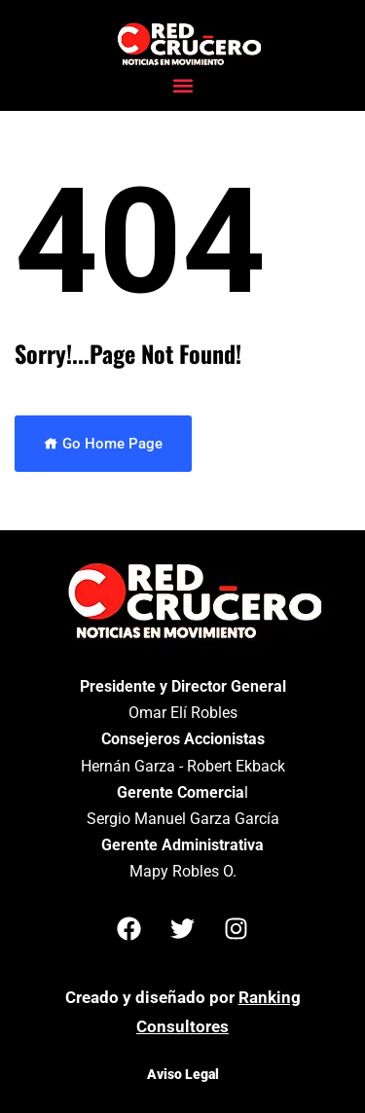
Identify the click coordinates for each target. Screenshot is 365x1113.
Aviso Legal (183, 1074)
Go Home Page (103, 443)
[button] (182, 85)
